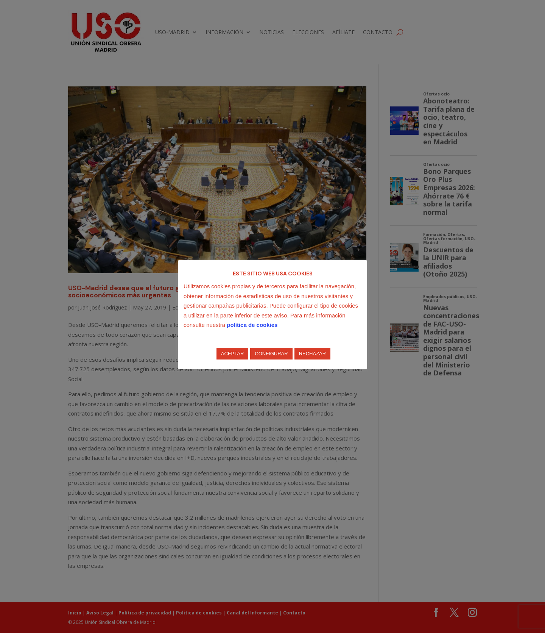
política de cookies (252, 325)
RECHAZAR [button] (312, 353)
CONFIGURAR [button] (271, 353)
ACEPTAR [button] (232, 353)
